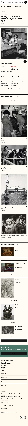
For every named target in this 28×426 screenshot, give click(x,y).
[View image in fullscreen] (25, 61)
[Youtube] (7, 405)
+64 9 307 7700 (5, 402)
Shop (3, 370)
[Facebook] (2, 405)
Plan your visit (7, 360)
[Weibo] (12, 405)
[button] (14, 124)
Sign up (14, 353)
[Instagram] (5, 405)
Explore (14, 259)
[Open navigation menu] (25, 2)
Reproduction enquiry (14, 88)
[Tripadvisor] (10, 405)
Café (3, 367)
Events (4, 365)
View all (14, 100)
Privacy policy (4, 408)
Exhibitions (6, 363)
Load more (14, 340)
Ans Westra (4, 14)
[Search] (22, 2)
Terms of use (4, 410)
